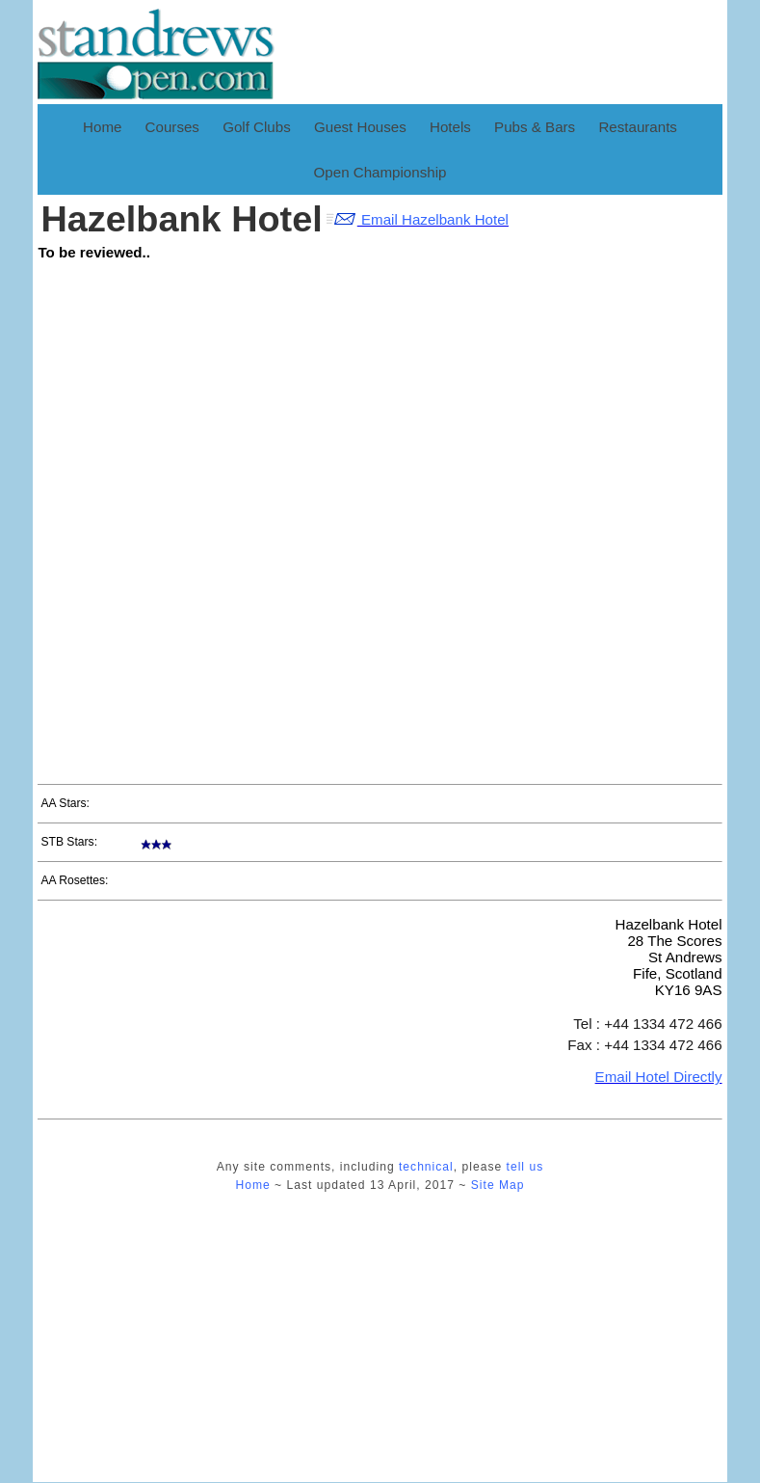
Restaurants (637, 127)
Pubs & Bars (534, 127)
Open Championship (380, 172)
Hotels (450, 127)
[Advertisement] (588, 484)
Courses (172, 127)
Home (102, 127)
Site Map (498, 1185)
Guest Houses (360, 127)
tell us (525, 1166)
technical (426, 1166)
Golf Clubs (257, 127)
